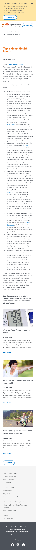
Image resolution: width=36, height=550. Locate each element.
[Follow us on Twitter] (18, 545)
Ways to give (7, 494)
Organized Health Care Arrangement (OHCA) (17, 531)
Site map (24, 534)
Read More (11, 352)
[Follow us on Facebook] (12, 545)
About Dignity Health (10, 473)
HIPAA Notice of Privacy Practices (15, 502)
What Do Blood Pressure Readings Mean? (16, 331)
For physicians (8, 519)
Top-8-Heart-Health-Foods (11, 34)
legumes (10, 192)
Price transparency (9, 510)
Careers (5, 515)
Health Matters (14, 32)
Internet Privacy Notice (21, 527)
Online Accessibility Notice (17, 529)
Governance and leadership (12, 497)
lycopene (25, 145)
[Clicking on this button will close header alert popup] (32, 3)
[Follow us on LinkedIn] (23, 545)
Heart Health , (14, 64)
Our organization (9, 487)
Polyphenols (11, 124)
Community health (9, 476)
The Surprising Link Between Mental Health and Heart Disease (17, 432)
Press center (7, 491)
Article (21, 64)
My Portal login (27, 25)
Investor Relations (9, 479)
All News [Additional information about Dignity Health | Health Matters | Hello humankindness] (9, 463)
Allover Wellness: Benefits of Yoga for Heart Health (18, 381)
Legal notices (10, 527)
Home (5, 32)
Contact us (18, 534)
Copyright (10, 534)
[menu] (3, 25)
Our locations (7, 482)
